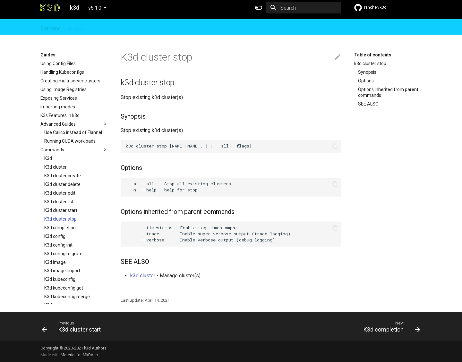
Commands (74, 150)
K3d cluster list (58, 201)
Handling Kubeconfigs (62, 72)
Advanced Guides (74, 124)
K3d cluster (55, 167)
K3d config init (58, 245)
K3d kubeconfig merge (67, 296)
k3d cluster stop (370, 63)
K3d (48, 158)
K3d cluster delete (62, 184)
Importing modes (57, 106)
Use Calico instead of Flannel (73, 132)
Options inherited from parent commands (388, 92)
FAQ (119, 26)
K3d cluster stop (60, 219)
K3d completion (60, 227)
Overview (50, 26)
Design (99, 26)
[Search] (303, 7)
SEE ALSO (368, 103)
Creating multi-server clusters (70, 80)
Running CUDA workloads (70, 141)
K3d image (55, 262)
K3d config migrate (63, 253)
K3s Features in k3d (60, 115)
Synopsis (367, 72)
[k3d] (50, 7)
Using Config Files (58, 63)
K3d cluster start (60, 210)
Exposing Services (58, 98)
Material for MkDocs (79, 354)
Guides (75, 26)
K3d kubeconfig (59, 279)
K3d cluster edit (59, 193)
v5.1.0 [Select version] (94, 8)
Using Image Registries (63, 89)
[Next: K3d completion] (328, 326)
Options (366, 80)
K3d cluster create (62, 175)
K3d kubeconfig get (63, 287)
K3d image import (62, 270)
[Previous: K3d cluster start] (134, 326)
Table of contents (372, 54)
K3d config (54, 236)
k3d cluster (142, 276)
